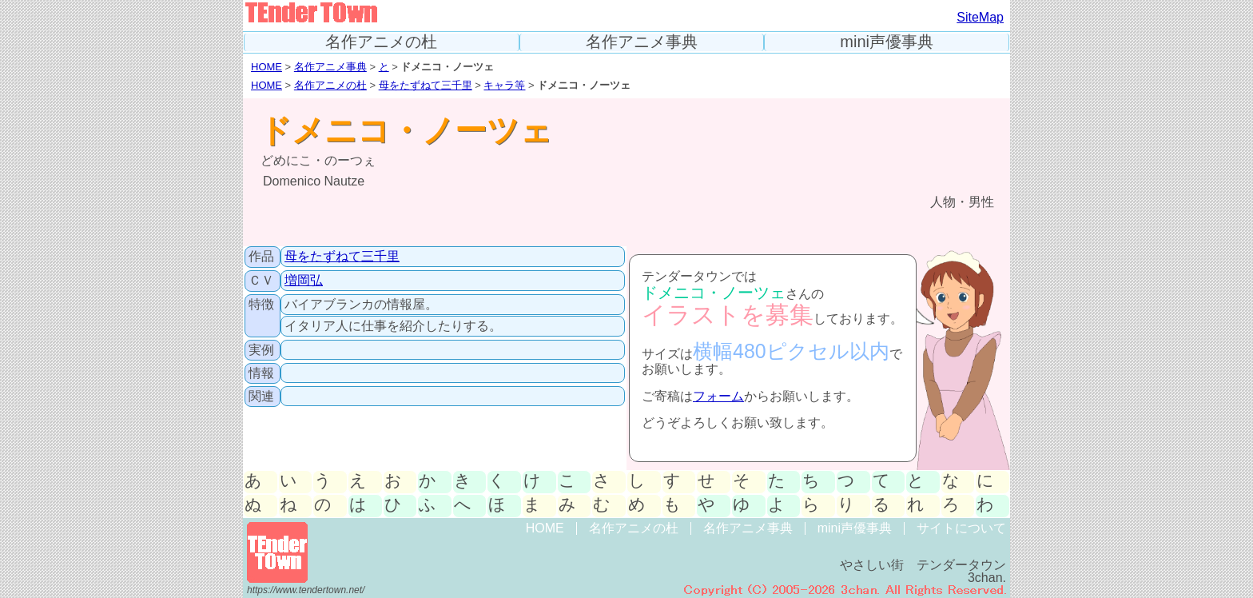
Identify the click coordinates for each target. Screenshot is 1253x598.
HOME (266, 67)
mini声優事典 (886, 42)
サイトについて (961, 528)
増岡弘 (303, 280)
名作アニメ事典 (642, 42)
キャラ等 (504, 85)
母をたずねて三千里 (425, 85)
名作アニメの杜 (381, 42)
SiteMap (980, 17)
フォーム (718, 396)
